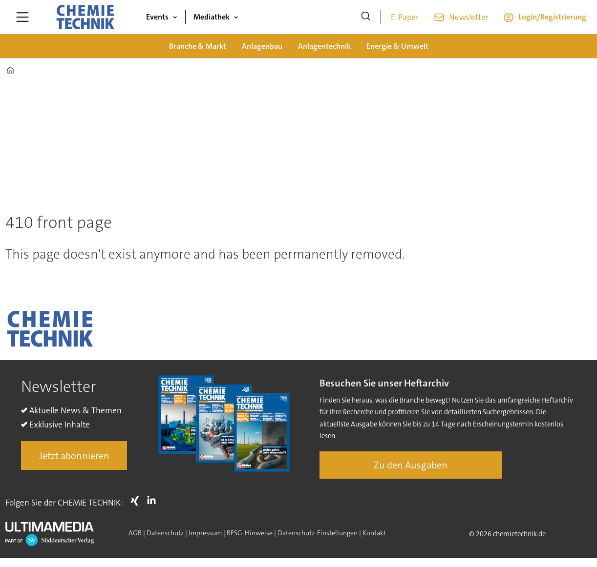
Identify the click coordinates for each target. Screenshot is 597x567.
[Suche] (366, 17)
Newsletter (469, 17)
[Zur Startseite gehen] (85, 17)
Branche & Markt (197, 46)
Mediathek (211, 17)
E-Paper (405, 17)
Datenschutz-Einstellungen (317, 532)
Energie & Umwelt (397, 46)
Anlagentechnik (324, 46)
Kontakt (374, 532)
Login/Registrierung (552, 17)
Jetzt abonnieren (74, 455)
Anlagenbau (262, 46)
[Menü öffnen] (22, 17)
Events (157, 17)
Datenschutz (165, 532)
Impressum (205, 532)
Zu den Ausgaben (411, 465)
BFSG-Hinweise (250, 532)
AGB (135, 532)
